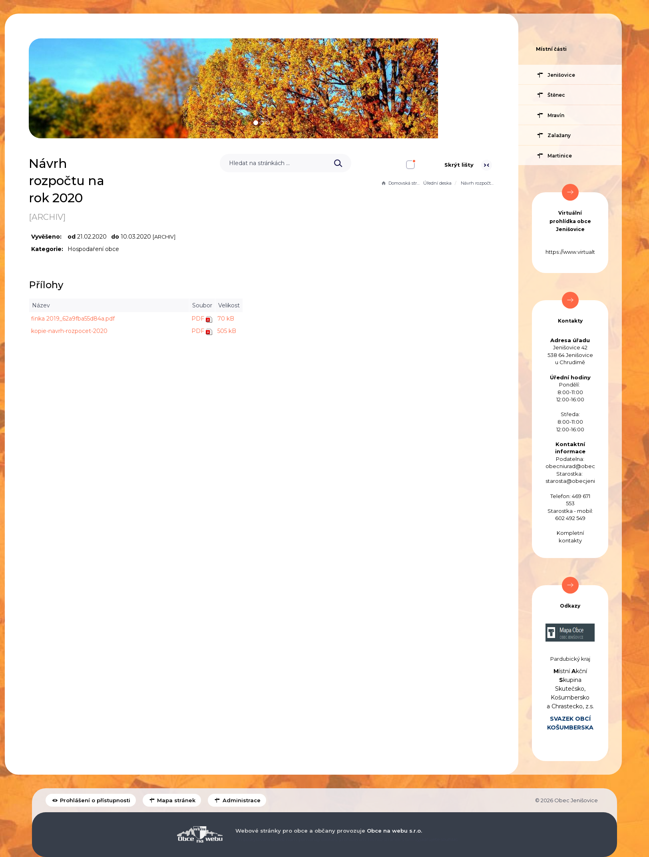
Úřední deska (437, 183)
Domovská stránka (401, 183)
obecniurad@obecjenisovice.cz (586, 466)
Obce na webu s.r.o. (394, 830)
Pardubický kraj (570, 659)
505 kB (352, 331)
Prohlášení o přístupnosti (90, 800)
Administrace (236, 800)
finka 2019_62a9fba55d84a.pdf (199, 318)
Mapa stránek (171, 800)
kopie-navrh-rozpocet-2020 (195, 331)
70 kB (351, 318)
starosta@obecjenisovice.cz (582, 481)
